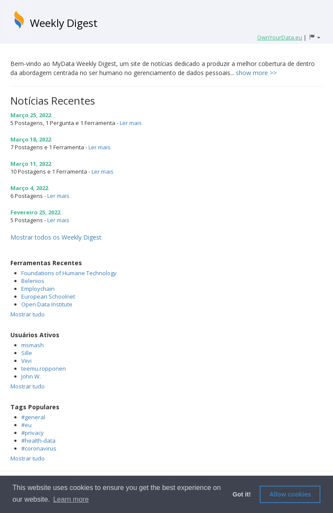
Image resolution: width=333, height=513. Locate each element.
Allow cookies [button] (290, 494)
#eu (26, 425)
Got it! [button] (241, 494)
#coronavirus (38, 448)
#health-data (38, 440)
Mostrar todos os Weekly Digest (55, 237)
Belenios (32, 281)
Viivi (26, 361)
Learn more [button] (71, 499)
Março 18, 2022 (30, 139)
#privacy (32, 433)
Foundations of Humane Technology (69, 273)
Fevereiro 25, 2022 (35, 212)
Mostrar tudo (27, 314)
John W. (31, 376)
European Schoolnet (48, 296)
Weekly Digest (64, 23)
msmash (32, 345)
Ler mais (131, 123)
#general (33, 417)
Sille (26, 353)
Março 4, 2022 (29, 188)
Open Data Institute (46, 304)
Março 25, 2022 (30, 115)
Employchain (38, 289)
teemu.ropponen (43, 368)
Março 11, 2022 (30, 164)
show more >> (256, 73)
